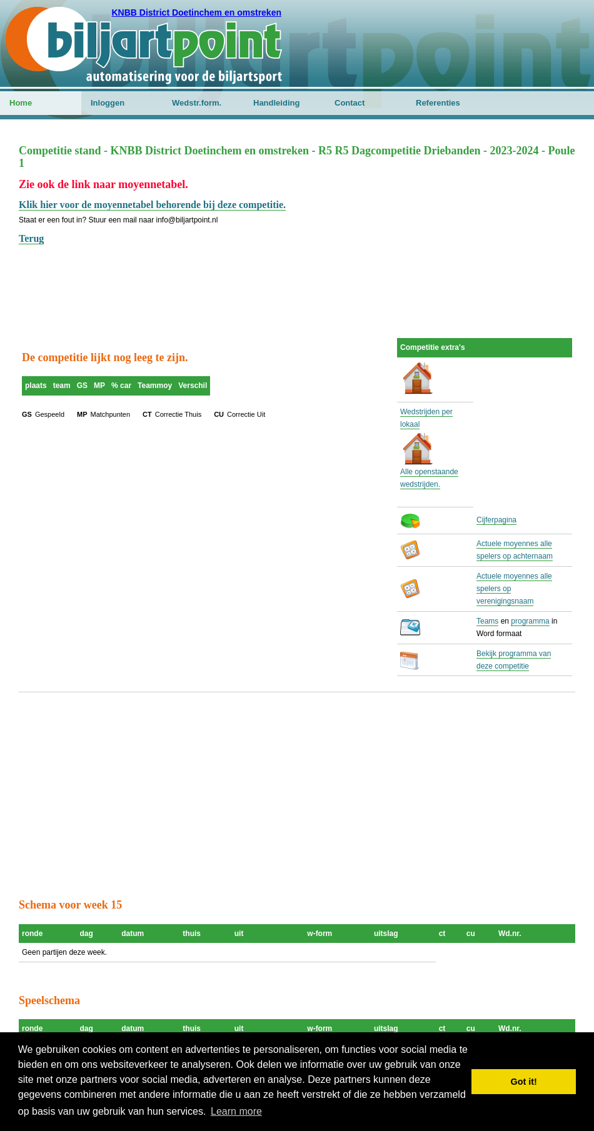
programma (530, 621)
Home (20, 102)
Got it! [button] (524, 1082)
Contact (350, 102)
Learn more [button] (236, 1111)
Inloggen (107, 102)
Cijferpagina (496, 520)
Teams (487, 621)
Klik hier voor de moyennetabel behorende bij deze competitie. (152, 204)
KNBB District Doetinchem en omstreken (196, 12)
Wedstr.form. (196, 102)
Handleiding (276, 102)
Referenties (438, 102)
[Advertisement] (297, 275)
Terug (31, 238)
